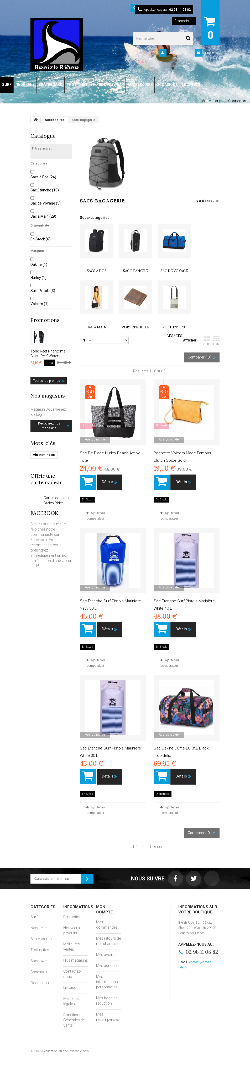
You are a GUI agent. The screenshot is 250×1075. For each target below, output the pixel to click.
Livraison (71, 987)
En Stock (40, 239)
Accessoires (40, 972)
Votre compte (213, 101)
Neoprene (38, 928)
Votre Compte (177, 53)
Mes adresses (107, 965)
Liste (216, 341)
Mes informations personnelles (107, 981)
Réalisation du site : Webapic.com (65, 1051)
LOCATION (191, 84)
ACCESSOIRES (140, 84)
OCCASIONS (167, 84)
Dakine (38, 264)
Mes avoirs (105, 954)
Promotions (45, 320)
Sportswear (40, 961)
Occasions (39, 983)
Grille (206, 341)
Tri (82, 340)
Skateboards (41, 939)
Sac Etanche (44, 190)
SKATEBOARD (50, 84)
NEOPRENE (25, 84)
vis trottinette (44, 455)
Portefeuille (135, 327)
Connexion (212, 53)
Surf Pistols (42, 291)
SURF (7, 84)
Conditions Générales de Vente (74, 1020)
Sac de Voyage (45, 203)
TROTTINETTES (80, 84)
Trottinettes (39, 950)
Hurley (38, 277)
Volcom (39, 304)
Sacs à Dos (43, 177)
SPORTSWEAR (111, 84)
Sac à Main (43, 216)
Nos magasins (47, 395)
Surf (34, 917)
